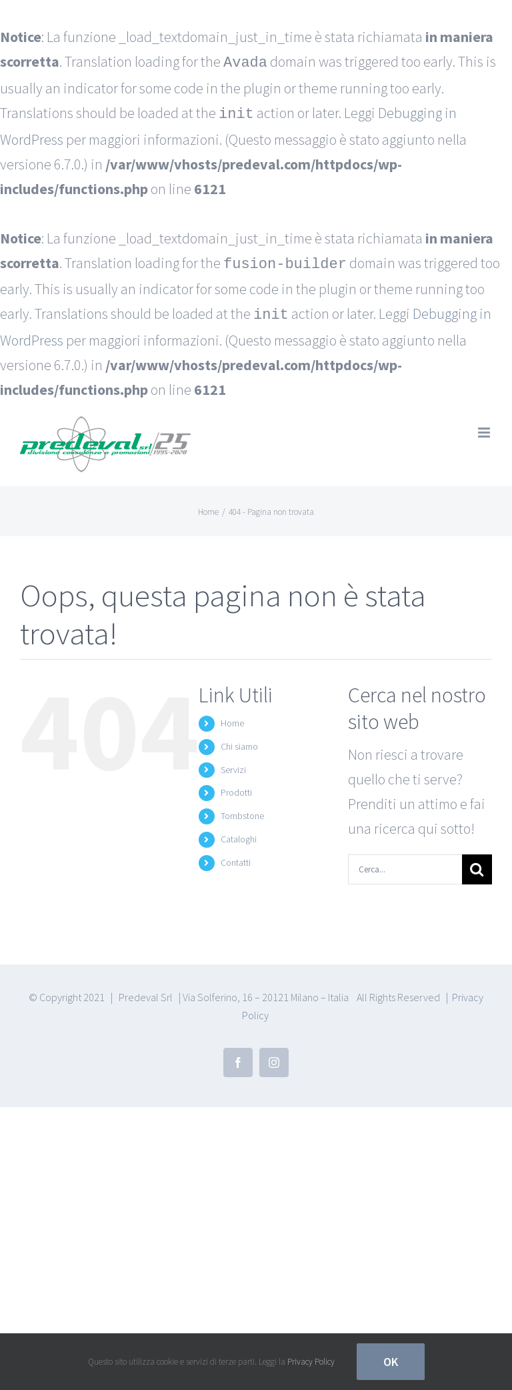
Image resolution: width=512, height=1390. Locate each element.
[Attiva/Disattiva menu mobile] (485, 427)
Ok (390, 1361)
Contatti (236, 857)
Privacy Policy (311, 1361)
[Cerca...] (405, 864)
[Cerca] (477, 864)
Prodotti (236, 787)
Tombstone (242, 810)
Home (232, 718)
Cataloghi (239, 834)
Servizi (233, 764)
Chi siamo (239, 741)
